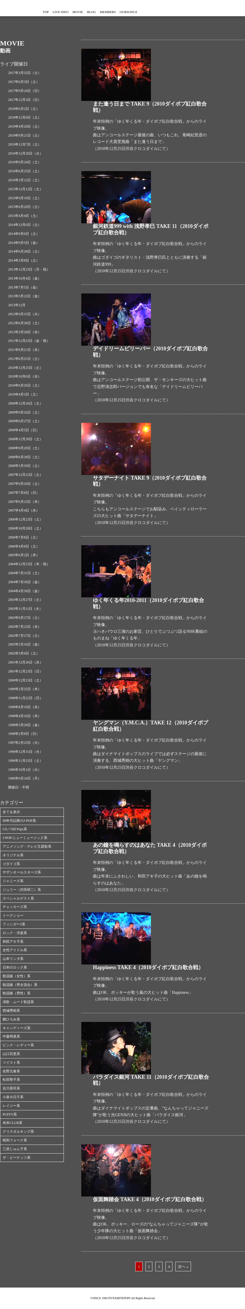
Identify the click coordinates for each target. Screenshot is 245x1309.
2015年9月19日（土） (24, 198)
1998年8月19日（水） (24, 707)
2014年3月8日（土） (23, 260)
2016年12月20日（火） (25, 153)
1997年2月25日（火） (24, 743)
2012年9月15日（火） (24, 314)
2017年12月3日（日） (24, 100)
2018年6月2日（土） (23, 109)
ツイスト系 (11, 1062)
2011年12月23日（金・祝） (29, 341)
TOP (50, 12)
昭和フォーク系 (15, 1140)
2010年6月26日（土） (24, 385)
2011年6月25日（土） (24, 359)
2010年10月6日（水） (24, 376)
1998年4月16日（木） (24, 716)
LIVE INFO (74, 12)
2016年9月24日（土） (24, 162)
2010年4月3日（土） (23, 394)
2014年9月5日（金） (23, 243)
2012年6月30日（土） (24, 323)
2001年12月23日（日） (25, 671)
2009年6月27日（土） (24, 421)
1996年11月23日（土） (25, 761)
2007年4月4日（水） (23, 510)
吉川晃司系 (11, 1088)
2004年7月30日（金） (24, 582)
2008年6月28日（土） (24, 457)
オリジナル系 (13, 855)
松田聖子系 (11, 1080)
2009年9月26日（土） (24, 412)
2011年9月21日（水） (24, 350)
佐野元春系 (11, 1071)
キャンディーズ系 (16, 1028)
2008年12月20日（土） (25, 439)
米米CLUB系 (12, 1123)
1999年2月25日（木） (24, 689)
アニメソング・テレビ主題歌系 (27, 846)
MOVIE (101, 12)
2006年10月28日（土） (25, 528)
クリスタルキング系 (18, 1131)
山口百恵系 (11, 1054)
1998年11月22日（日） (25, 698)
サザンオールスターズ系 (22, 872)
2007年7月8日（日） (23, 493)
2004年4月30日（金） (24, 591)
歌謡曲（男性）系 (16, 993)
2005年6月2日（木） (23, 555)
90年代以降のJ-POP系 (19, 821)
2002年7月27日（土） (24, 636)
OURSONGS (181, 12)
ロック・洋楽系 (15, 933)
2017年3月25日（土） (24, 73)
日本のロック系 (15, 967)
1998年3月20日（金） (24, 725)
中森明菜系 (11, 1036)
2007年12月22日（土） (25, 475)
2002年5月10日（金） (24, 644)
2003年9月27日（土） (24, 618)
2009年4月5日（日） (23, 430)
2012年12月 (17, 305)
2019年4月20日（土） (24, 126)
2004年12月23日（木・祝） (29, 564)
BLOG (125, 12)
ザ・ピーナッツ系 (16, 1158)
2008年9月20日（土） (24, 448)
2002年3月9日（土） (23, 653)
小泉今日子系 (13, 1097)
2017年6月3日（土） (23, 82)
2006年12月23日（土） (25, 519)
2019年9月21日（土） (24, 135)
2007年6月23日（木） (24, 502)
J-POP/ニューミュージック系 (25, 838)
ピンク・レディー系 (18, 1045)
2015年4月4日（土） (23, 216)
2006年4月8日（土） (23, 546)
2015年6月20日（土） (24, 207)
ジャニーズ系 (13, 881)
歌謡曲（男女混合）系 (20, 985)
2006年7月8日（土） (23, 537)
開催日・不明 (18, 787)
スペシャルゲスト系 (18, 898)
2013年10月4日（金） (24, 278)
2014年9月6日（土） (23, 234)
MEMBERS (151, 12)
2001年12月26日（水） (25, 662)
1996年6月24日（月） (24, 778)
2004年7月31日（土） (24, 573)
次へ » (183, 1266)
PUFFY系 (10, 1114)
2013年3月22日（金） (24, 296)
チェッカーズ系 (15, 907)
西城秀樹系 (11, 1011)
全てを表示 (11, 812)
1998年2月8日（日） (23, 734)
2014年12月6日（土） (24, 225)
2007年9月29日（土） (24, 484)
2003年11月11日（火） (25, 609)
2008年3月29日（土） (24, 466)
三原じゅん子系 (15, 1149)
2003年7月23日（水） (24, 627)
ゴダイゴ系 (11, 864)
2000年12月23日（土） (25, 680)
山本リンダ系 (13, 959)
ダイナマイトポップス (17, 8)
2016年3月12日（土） (24, 180)
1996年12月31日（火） (25, 752)
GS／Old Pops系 (15, 829)
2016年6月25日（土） (24, 171)
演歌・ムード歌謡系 (18, 1002)
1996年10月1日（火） (24, 770)
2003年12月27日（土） (25, 600)
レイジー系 (11, 1106)
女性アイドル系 (15, 950)
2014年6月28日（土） (24, 251)
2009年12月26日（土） (25, 403)
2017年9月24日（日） (24, 91)
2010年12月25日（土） (25, 368)
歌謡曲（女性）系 (16, 976)
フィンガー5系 (14, 924)
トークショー (13, 915)
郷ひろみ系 (11, 1019)
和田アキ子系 (13, 942)
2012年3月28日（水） (24, 332)
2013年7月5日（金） (23, 287)
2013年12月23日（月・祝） (29, 269)
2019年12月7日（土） (24, 144)
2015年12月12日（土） (25, 189)
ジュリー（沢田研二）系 (22, 890)
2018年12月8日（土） (24, 117)
